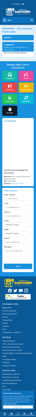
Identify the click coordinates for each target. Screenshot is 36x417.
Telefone (7, 212)
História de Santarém (9, 314)
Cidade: (6, 229)
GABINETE (7, 38)
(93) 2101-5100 (17, 183)
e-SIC (4, 329)
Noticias (5, 317)
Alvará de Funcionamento (11, 347)
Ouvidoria (5, 326)
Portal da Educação (9, 311)
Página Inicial (7, 308)
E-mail (6, 203)
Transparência (7, 320)
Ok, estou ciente (18, 407)
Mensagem (8, 247)
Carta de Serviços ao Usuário (12, 350)
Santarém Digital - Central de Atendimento (17, 353)
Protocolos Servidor (9, 359)
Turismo (5, 323)
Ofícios (4, 356)
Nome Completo (9, 195)
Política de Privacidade (9, 404)
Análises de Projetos (9, 366)
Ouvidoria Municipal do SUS (11, 380)
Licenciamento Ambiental (11, 374)
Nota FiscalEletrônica (9, 383)
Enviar (18, 266)
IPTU (4, 386)
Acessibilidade (16, 4)
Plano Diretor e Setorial (10, 377)
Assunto (7, 238)
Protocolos (6, 362)
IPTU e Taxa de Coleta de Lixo (12, 344)
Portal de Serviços (8, 341)
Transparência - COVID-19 (11, 332)
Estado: (6, 221)
